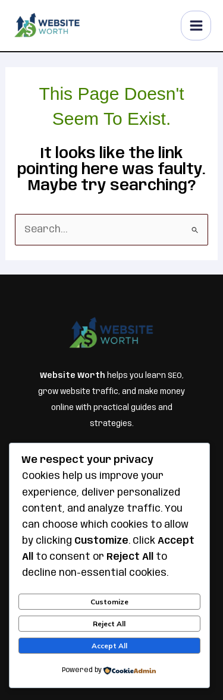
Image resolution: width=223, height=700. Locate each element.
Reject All (109, 623)
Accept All (109, 645)
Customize (109, 601)
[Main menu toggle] (196, 26)
